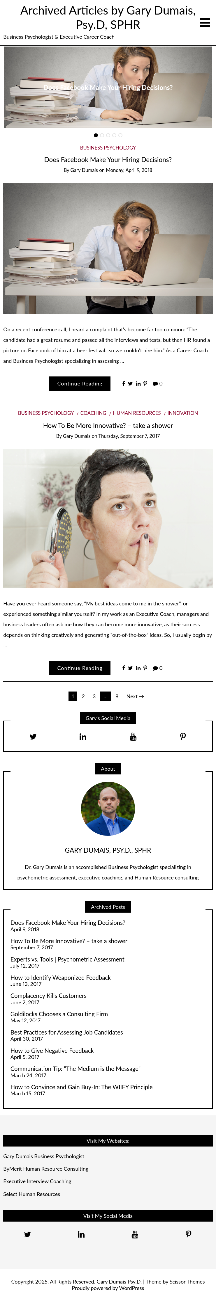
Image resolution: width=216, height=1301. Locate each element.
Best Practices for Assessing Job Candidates (66, 1032)
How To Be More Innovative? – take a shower (108, 425)
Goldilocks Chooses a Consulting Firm (59, 1013)
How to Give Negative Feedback (52, 1050)
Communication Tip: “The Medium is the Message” (75, 1068)
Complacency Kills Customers (48, 995)
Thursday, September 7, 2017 (129, 436)
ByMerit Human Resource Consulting (45, 1168)
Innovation (183, 413)
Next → (135, 696)
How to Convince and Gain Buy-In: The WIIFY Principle (81, 1086)
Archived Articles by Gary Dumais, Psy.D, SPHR (108, 17)
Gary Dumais (84, 170)
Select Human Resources (31, 1194)
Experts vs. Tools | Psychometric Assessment (67, 959)
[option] (108, 87)
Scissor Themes (187, 1281)
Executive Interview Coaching (37, 1181)
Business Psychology (108, 148)
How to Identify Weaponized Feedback (60, 977)
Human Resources (137, 413)
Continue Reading (79, 383)
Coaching (93, 413)
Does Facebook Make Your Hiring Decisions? (108, 87)
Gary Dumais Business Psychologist (43, 1156)
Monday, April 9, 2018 (129, 170)
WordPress (131, 1288)
